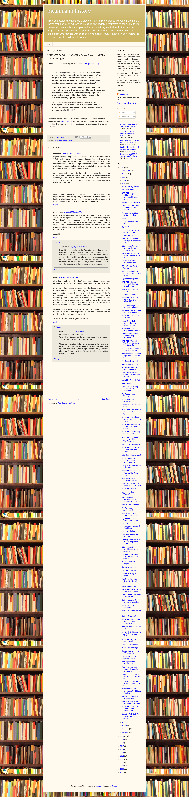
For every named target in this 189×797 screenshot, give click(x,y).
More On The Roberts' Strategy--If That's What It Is (131, 241)
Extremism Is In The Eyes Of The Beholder (131, 231)
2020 (122, 736)
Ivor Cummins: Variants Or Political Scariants (131, 349)
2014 (122, 749)
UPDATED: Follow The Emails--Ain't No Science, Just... (130, 709)
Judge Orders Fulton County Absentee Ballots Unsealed (129, 323)
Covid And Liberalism (130, 567)
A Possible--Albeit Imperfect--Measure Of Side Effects (131, 526)
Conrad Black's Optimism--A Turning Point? (131, 652)
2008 (122, 769)
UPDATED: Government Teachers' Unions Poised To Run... (131, 621)
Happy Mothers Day (129, 586)
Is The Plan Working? (130, 648)
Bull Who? (125, 227)
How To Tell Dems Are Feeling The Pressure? (131, 514)
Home (48, 44)
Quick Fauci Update (129, 235)
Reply (55, 205)
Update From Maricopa (130, 505)
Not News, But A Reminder (128, 606)
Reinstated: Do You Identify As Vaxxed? (130, 479)
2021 (122, 168)
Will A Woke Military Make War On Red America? (131, 311)
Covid (56, 140)
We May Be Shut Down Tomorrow (130, 400)
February (125, 729)
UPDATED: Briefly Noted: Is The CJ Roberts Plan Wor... (131, 255)
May (124, 184)
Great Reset (62, 140)
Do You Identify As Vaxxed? (128, 493)
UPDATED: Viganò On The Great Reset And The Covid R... (130, 343)
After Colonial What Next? (131, 455)
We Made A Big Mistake (130, 187)
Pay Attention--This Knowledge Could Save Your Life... (131, 691)
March (124, 725)
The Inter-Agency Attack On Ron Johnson (131, 657)
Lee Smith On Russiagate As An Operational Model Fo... (131, 634)
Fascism (125, 218)
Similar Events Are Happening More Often (131, 329)
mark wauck (124, 94)
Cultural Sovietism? (129, 616)
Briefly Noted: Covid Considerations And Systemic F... (130, 549)
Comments (124, 117)
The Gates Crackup (129, 570)
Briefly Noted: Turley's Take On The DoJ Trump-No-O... (130, 248)
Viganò (70, 140)
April (124, 722)
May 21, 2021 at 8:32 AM (74, 331)
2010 (122, 762)
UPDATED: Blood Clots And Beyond (130, 640)
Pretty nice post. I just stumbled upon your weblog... (128, 133)
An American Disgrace (130, 364)
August (125, 174)
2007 (122, 772)
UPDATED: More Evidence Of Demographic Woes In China (131, 196)
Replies (58, 242)
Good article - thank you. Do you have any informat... (130, 148)
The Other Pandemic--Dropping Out (130, 535)
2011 (122, 759)
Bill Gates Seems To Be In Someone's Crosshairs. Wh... (131, 412)
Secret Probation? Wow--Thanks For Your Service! (131, 208)
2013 (122, 753)
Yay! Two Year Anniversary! (127, 509)
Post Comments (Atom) (66, 403)
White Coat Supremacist (131, 202)
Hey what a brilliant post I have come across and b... (129, 125)
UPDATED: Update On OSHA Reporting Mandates (130, 300)
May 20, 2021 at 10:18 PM (79, 247)
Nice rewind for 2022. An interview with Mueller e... (129, 155)
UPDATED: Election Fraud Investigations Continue (131, 590)
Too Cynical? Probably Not (132, 444)
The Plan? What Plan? (130, 644)
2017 (122, 746)
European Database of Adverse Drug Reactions (130, 336)
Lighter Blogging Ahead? (131, 279)
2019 (122, 740)
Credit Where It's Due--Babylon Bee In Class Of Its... (131, 676)
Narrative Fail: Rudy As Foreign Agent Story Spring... (130, 716)
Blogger (115, 786)
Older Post (106, 399)
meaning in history (69, 11)
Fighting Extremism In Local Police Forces (130, 520)
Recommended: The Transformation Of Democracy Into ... (129, 460)
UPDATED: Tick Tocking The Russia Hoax (131, 433)
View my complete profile (126, 103)
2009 (122, 766)
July (123, 177)
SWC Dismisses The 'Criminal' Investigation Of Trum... (131, 375)
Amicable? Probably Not (131, 380)
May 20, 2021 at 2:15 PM (72, 153)
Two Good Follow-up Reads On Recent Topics (129, 581)
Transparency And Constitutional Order (130, 306)
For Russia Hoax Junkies (131, 361)
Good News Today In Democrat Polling (129, 368)
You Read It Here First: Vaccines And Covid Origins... (130, 556)
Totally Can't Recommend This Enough (131, 596)
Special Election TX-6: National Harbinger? (130, 697)
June (124, 180)
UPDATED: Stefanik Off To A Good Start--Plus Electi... (132, 450)
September (126, 171)
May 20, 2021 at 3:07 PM (73, 212)
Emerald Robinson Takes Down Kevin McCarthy (131, 702)
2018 (122, 743)
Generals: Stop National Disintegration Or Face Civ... (131, 684)
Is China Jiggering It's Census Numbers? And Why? (131, 273)
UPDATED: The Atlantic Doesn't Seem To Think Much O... (131, 419)
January (125, 732)
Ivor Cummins (66, 121)
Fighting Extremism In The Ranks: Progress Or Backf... (131, 542)
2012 (122, 756)
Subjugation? (127, 383)
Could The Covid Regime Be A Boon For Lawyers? (131, 389)
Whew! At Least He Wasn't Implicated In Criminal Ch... (132, 356)
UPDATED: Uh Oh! (129, 489)
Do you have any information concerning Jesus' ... (130, 141)
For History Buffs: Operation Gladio (129, 262)
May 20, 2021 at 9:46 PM (68, 278)
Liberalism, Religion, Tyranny (129, 575)
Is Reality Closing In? (130, 531)
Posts (122, 113)
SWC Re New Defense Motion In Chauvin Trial (131, 485)
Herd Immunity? (128, 190)
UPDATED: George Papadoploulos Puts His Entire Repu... (131, 284)
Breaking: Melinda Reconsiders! (128, 663)
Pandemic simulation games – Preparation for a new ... (130, 669)
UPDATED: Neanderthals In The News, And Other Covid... (131, 427)
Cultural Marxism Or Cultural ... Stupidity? (130, 601)
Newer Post (52, 399)
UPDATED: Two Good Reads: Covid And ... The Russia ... (130, 439)
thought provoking (91, 64)
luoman (99, 786)
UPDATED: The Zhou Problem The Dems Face (130, 473)
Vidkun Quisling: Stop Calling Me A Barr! (130, 214)
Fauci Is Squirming (129, 295)
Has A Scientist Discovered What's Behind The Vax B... (130, 499)
